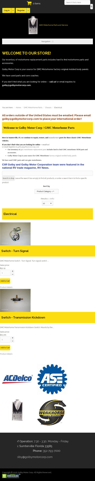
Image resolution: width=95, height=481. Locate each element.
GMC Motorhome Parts (33, 107)
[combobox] (47, 203)
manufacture (54, 138)
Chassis (48, 107)
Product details (6, 287)
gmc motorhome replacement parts (33, 149)
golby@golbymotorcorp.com (28, 147)
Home (18, 107)
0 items (36, 3)
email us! (45, 145)
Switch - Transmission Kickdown (23, 317)
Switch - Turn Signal (15, 251)
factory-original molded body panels (62, 156)
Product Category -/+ (45, 191)
